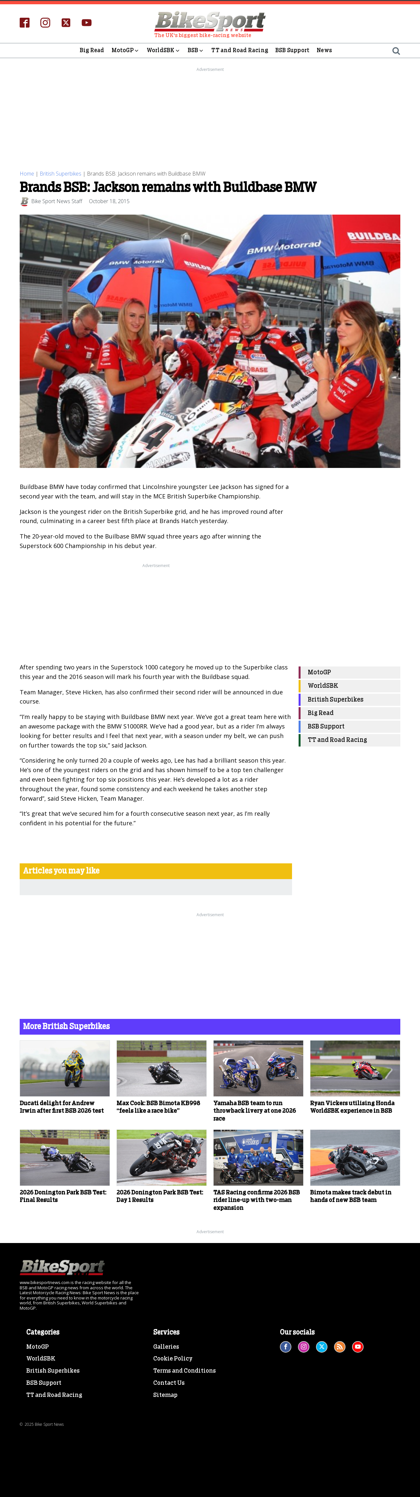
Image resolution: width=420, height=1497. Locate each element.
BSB (196, 50)
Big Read (92, 50)
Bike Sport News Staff (56, 201)
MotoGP (125, 50)
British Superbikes (60, 173)
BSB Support (292, 50)
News (324, 50)
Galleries (166, 1347)
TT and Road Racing (239, 50)
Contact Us (169, 1383)
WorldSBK (163, 50)
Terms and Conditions (184, 1371)
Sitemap (165, 1395)
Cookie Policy (173, 1359)
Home (27, 173)
